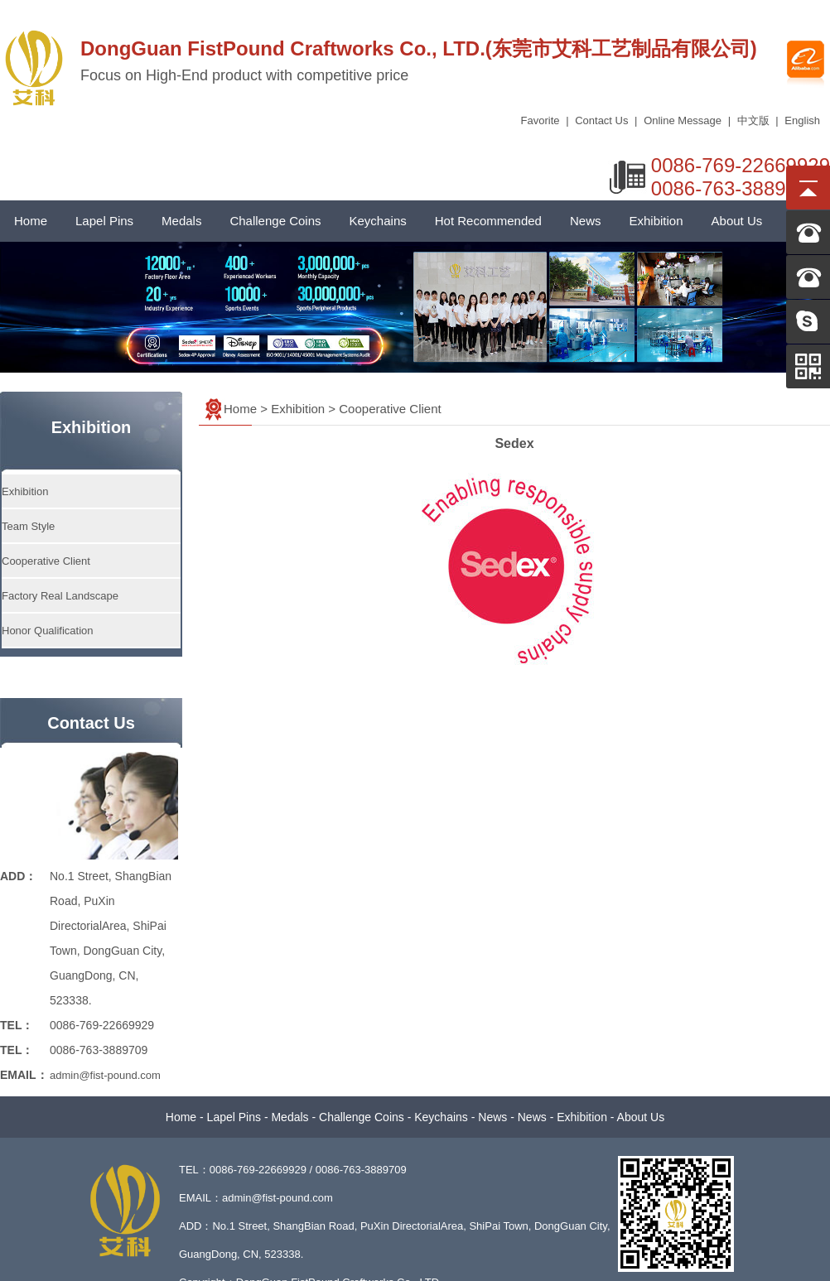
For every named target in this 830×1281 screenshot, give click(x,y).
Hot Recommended (488, 221)
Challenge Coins (275, 221)
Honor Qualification (48, 630)
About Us (737, 221)
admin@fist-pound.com (105, 1075)
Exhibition (656, 221)
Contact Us (601, 120)
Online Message (682, 120)
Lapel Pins (104, 221)
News (585, 221)
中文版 (753, 120)
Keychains (378, 221)
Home (30, 221)
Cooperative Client (46, 561)
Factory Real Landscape (60, 596)
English (802, 120)
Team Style (28, 526)
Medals (181, 221)
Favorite (540, 120)
